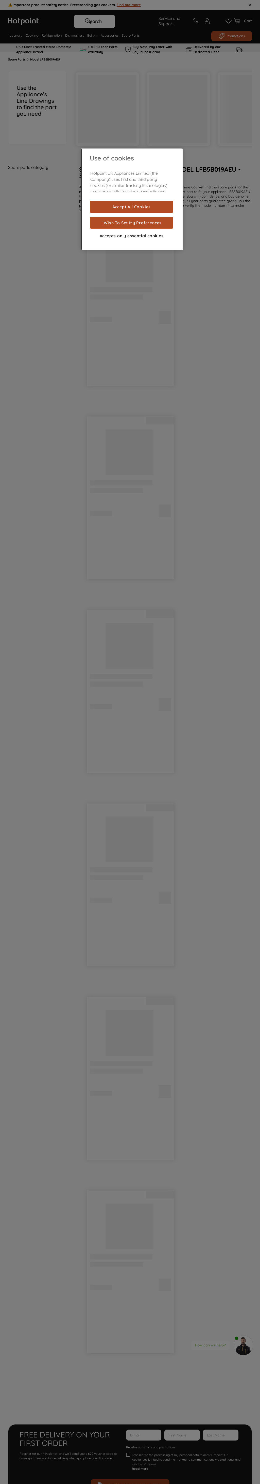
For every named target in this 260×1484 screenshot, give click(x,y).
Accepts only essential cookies (132, 235)
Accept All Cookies (131, 206)
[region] (132, 199)
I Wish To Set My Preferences (131, 222)
